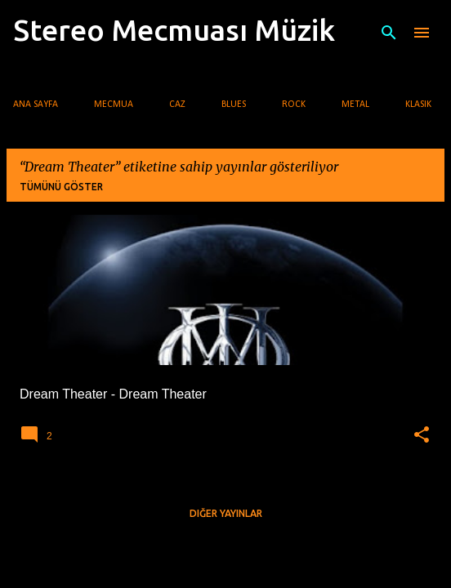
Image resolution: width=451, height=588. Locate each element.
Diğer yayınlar (226, 513)
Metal (355, 104)
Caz (177, 104)
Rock (294, 104)
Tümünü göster (61, 186)
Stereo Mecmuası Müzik (174, 30)
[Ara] (389, 32)
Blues (233, 104)
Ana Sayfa (35, 104)
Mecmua (113, 104)
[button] (421, 435)
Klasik (418, 104)
